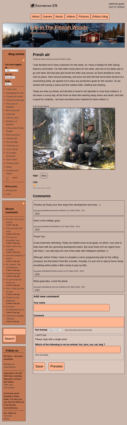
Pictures (84, 16)
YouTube (8, 416)
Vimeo (7, 419)
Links (8, 194)
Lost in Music (12, 149)
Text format (41, 331)
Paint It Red (11, 159)
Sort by (8, 74)
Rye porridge (12, 142)
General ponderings (15, 100)
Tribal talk (10, 114)
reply (37, 213)
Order (8, 81)
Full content (9, 387)
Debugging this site (15, 93)
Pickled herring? (13, 273)
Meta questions (13, 135)
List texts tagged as (13, 66)
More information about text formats (78, 332)
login (111, 6)
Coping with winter (14, 96)
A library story (12, 118)
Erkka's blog (100, 16)
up (34, 185)
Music (59, 16)
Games (47, 16)
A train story (11, 89)
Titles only (8, 384)
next (7, 180)
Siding (9, 167)
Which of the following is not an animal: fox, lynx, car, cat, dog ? (71, 346)
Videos (70, 16)
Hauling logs (11, 138)
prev (7, 177)
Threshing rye (12, 145)
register (121, 6)
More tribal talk (13, 110)
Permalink (37, 210)
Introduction (11, 190)
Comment (40, 315)
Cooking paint (12, 163)
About (36, 16)
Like (35, 182)
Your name (39, 302)
